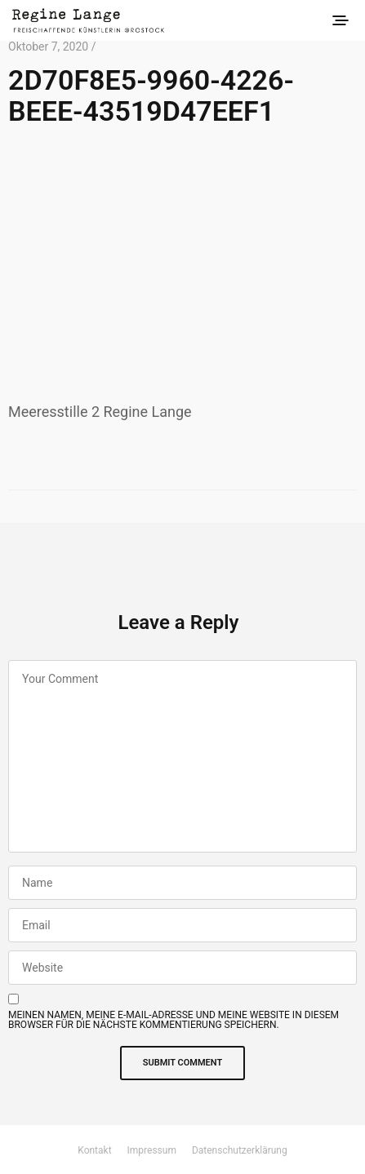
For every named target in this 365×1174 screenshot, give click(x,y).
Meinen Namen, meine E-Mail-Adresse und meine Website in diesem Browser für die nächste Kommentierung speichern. (173, 1020)
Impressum (151, 1150)
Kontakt (94, 1150)
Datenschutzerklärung (239, 1150)
